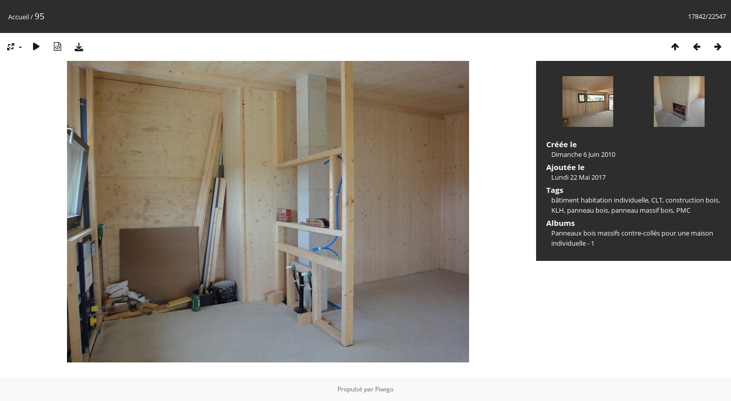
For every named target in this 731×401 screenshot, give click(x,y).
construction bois (692, 200)
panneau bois (587, 210)
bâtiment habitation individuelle (599, 200)
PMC (683, 210)
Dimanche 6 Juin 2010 (583, 154)
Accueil (18, 16)
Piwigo (384, 389)
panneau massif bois (642, 210)
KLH (557, 210)
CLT (656, 200)
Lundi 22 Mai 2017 (578, 177)
